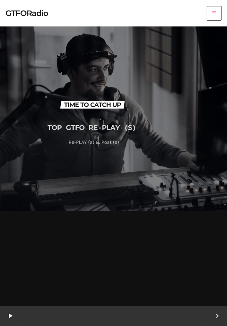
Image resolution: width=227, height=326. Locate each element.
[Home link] (26, 13)
